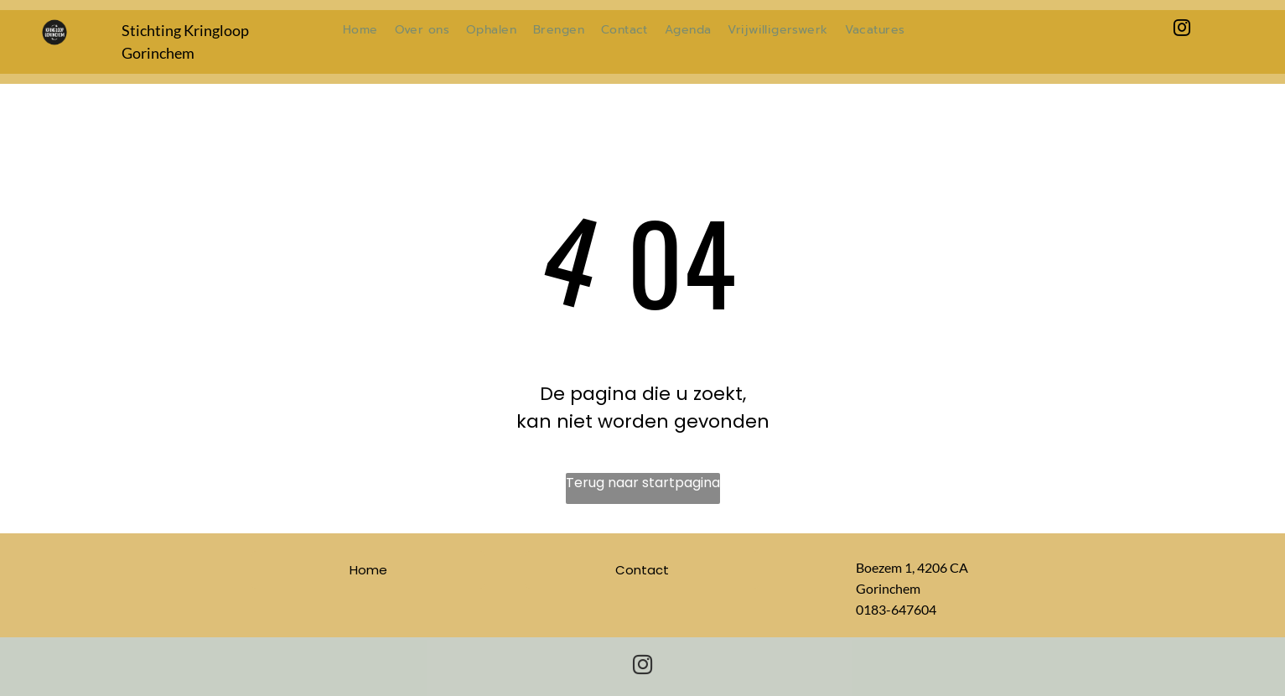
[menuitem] (360, 30)
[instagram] (1181, 29)
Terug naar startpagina (643, 482)
